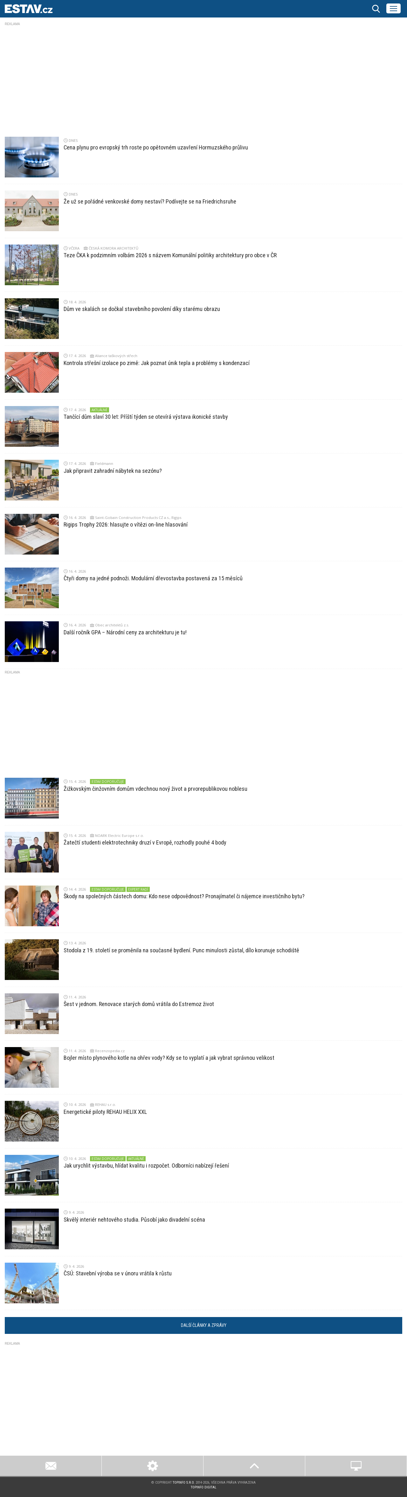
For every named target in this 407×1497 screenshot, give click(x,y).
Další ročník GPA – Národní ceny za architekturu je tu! (125, 632)
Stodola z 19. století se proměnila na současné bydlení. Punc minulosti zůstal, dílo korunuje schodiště (181, 950)
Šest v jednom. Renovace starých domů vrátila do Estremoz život (139, 1004)
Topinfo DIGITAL (203, 1487)
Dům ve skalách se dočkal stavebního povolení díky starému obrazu (142, 309)
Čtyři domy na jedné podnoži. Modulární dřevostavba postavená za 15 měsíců (153, 578)
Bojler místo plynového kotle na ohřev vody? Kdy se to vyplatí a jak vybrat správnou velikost (169, 1057)
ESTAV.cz (28, 8)
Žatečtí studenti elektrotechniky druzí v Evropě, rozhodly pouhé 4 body (145, 842)
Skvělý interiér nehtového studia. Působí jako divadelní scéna (134, 1219)
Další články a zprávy (203, 1325)
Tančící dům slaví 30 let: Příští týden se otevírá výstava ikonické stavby (146, 416)
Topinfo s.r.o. (184, 1482)
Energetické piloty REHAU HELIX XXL (105, 1111)
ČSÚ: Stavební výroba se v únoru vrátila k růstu (118, 1273)
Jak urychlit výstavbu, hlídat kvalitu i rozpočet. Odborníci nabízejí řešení (146, 1165)
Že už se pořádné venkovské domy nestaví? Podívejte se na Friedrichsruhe (150, 201)
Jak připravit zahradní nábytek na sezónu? (113, 470)
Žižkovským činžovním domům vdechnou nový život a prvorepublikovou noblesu (155, 788)
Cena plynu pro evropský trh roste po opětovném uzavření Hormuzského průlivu (156, 147)
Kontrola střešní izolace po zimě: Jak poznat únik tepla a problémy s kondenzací (157, 363)
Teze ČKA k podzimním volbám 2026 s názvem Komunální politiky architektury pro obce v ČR (170, 255)
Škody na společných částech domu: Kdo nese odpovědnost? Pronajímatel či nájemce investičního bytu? (184, 896)
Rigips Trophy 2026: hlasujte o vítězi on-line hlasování (126, 524)
